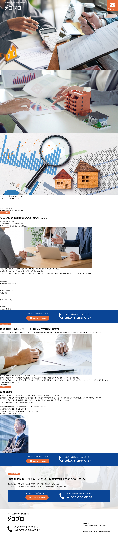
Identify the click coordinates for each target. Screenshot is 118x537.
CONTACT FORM (38, 318)
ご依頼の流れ (4, 384)
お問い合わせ (112, 6)
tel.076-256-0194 (15, 205)
